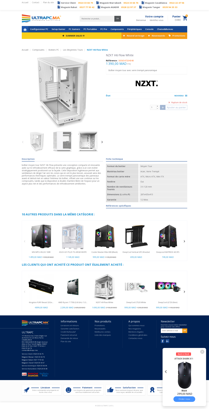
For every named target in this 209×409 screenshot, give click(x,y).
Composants (117, 29)
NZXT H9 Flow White (104, 302)
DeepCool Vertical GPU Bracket (136, 252)
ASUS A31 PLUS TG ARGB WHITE (73, 252)
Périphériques (134, 29)
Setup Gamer (58, 29)
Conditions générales (137, 335)
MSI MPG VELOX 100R (41, 252)
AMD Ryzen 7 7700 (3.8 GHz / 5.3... (72, 302)
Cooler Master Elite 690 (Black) (104, 252)
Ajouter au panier (173, 107)
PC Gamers (74, 29)
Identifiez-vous (156, 20)
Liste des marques (103, 335)
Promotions (178, 35)
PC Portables (90, 29)
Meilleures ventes (102, 332)
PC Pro (103, 29)
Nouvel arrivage (135, 35)
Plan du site (66, 341)
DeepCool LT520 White (136, 302)
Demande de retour (69, 338)
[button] (202, 351)
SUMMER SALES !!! (75, 35)
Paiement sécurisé (69, 335)
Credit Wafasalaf (68, 332)
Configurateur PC (39, 29)
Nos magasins (134, 328)
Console (149, 29)
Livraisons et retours (70, 325)
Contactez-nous (135, 338)
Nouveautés (158, 35)
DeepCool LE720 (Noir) (167, 302)
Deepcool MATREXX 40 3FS (167, 252)
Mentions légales (136, 332)
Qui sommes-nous (136, 325)
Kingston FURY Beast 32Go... (41, 302)
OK (117, 19)
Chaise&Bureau (165, 29)
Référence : (112, 60)
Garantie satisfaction (70, 328)
